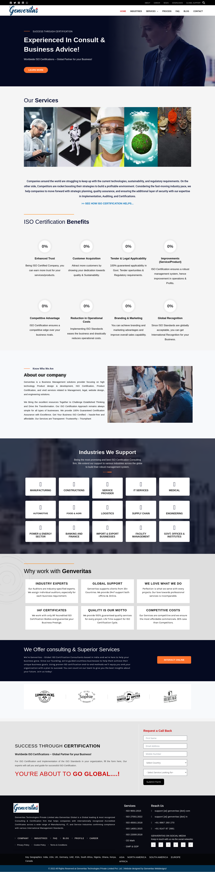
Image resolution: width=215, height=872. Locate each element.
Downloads (177, 3)
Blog (186, 11)
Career (157, 3)
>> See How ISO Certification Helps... (107, 203)
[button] (203, 3)
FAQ (177, 11)
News (166, 3)
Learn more (35, 70)
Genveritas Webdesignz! (155, 868)
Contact (198, 11)
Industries (136, 11)
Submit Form (153, 782)
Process (166, 11)
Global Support (193, 3)
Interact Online (174, 660)
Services (152, 11)
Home (123, 11)
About (147, 3)
